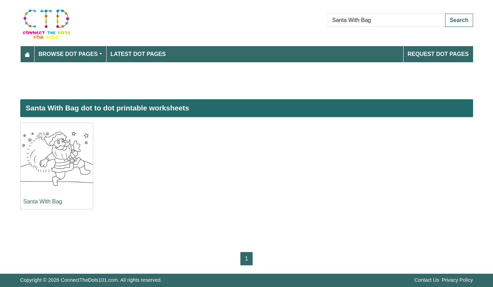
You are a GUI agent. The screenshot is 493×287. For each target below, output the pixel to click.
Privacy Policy (457, 280)
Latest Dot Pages (138, 54)
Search (459, 20)
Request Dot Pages (438, 54)
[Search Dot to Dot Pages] (387, 20)
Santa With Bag (42, 202)
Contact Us (426, 280)
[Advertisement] (230, 80)
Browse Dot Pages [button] (68, 54)
